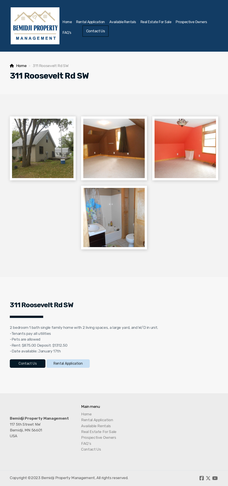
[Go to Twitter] (208, 478)
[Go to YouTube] (215, 478)
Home (21, 65)
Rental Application (68, 363)
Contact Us (27, 363)
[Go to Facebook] (201, 478)
